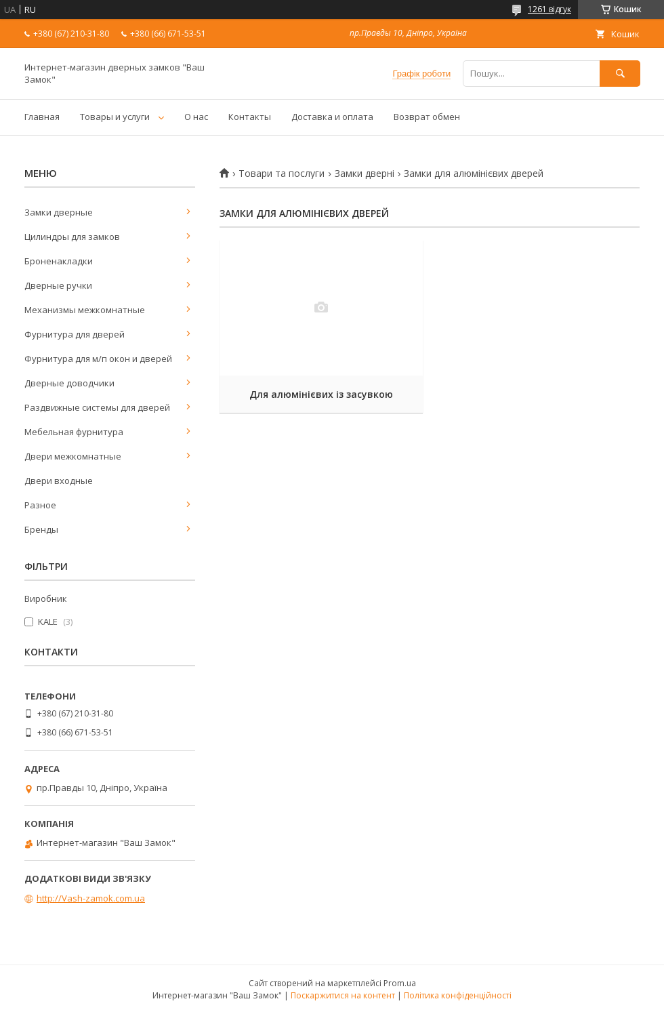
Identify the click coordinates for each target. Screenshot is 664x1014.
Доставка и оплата (332, 116)
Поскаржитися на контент (343, 995)
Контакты (249, 116)
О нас (196, 116)
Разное (40, 505)
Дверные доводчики (69, 383)
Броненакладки (58, 261)
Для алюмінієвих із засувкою (321, 394)
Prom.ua (399, 983)
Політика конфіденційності (458, 995)
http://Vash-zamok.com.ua (91, 898)
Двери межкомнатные (72, 456)
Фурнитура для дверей (74, 334)
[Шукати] (620, 73)
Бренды (41, 529)
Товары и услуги (115, 116)
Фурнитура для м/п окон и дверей (98, 358)
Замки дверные (58, 212)
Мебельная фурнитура (73, 432)
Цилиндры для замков (72, 236)
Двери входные (58, 480)
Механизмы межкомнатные (84, 310)
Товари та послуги (281, 173)
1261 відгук (549, 9)
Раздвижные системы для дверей (97, 407)
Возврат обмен (427, 116)
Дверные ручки (58, 285)
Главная (42, 116)
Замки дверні (364, 173)
